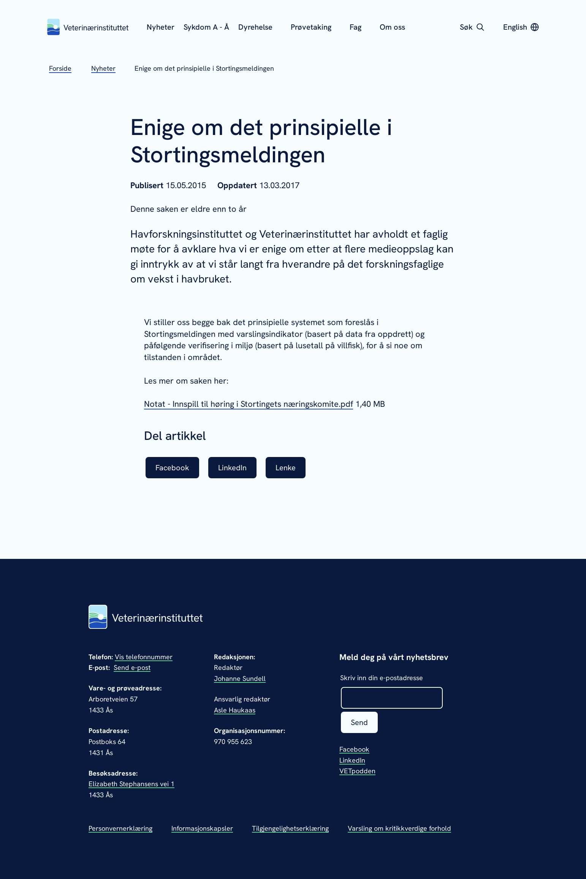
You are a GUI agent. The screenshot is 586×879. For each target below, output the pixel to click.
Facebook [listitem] (172, 468)
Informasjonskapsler (202, 828)
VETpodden (357, 770)
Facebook (354, 749)
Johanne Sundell (240, 678)
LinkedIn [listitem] (232, 468)
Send (359, 722)
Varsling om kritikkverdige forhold (399, 828)
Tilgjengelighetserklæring (290, 828)
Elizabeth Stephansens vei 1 (131, 783)
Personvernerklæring (120, 828)
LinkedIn (352, 760)
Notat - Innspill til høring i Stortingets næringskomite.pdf (248, 403)
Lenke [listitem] (286, 468)
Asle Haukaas (234, 710)
